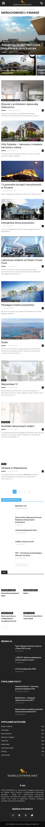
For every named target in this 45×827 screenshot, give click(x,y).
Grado (4, 342)
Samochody (5, 755)
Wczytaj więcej (22, 565)
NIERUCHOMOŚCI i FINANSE (10, 67)
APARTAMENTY (7, 41)
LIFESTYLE (4, 741)
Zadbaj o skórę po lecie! (24, 542)
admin (4, 52)
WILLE (4, 380)
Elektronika (5, 744)
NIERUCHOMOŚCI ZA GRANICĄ (11, 338)
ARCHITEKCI (5, 422)
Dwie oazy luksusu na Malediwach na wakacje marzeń (8, 618)
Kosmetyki (5, 730)
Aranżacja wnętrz (30, 590)
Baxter (25, 593)
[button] (41, 3)
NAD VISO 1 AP (21, 506)
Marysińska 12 (9, 384)
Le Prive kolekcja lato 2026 (25, 669)
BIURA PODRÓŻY (7, 613)
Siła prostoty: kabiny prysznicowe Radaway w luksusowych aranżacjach (28, 519)
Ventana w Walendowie (14, 468)
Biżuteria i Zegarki (8, 590)
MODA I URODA (29, 613)
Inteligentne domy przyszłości (18, 222)
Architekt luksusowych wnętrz (17, 426)
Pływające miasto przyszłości (17, 305)
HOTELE (4, 751)
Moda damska (6, 733)
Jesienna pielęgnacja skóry (26, 530)
